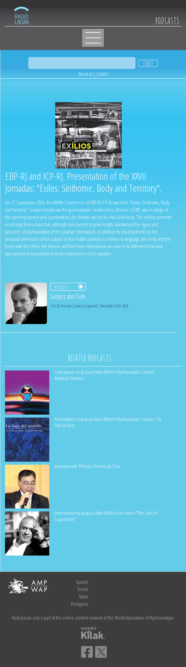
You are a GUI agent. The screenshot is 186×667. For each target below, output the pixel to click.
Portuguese (79, 604)
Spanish (82, 582)
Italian (83, 596)
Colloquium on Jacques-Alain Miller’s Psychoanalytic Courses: (104, 374)
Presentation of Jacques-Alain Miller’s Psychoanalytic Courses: (107, 422)
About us (86, 74)
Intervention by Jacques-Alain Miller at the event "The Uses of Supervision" (105, 515)
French (83, 589)
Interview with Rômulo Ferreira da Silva (87, 466)
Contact (102, 74)
